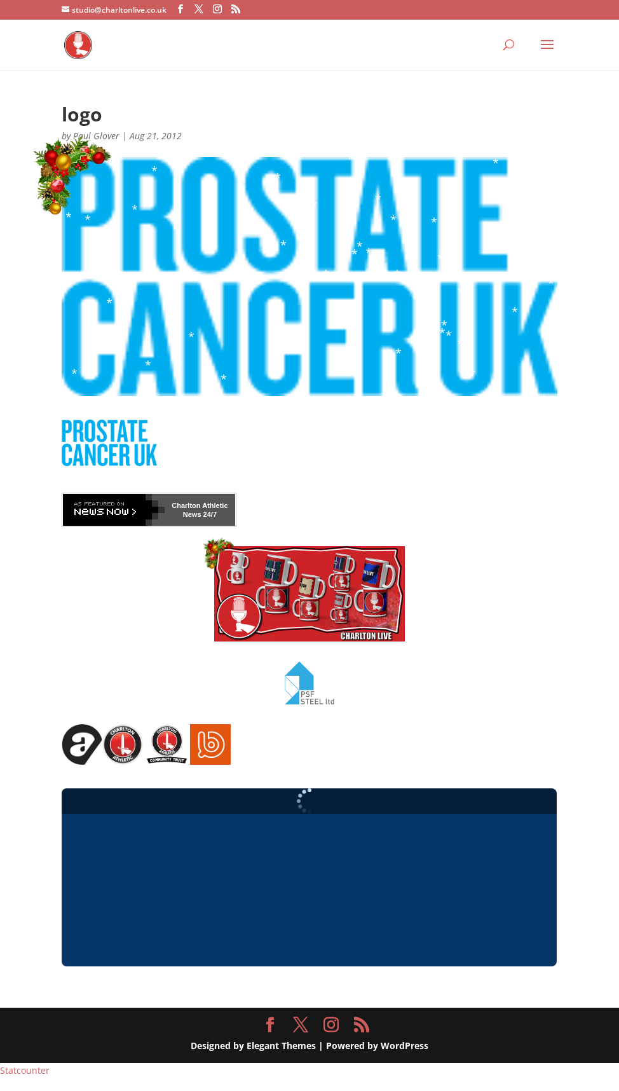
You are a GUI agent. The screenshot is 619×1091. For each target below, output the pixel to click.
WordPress (404, 1046)
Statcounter (25, 1070)
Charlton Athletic (200, 505)
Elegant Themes (281, 1046)
